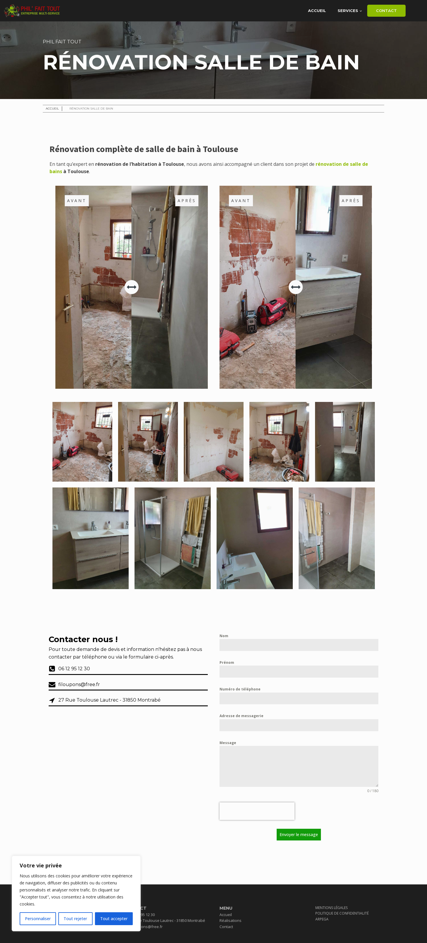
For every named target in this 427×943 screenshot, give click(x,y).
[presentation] (257, 811)
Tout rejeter (75, 918)
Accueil (317, 10)
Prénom (227, 662)
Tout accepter (113, 918)
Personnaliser (38, 918)
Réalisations (230, 920)
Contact (386, 10)
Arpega (322, 919)
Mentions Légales (331, 907)
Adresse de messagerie (241, 715)
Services (348, 10)
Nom (224, 635)
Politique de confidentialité (342, 913)
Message (228, 742)
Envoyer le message (299, 834)
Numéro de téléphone (240, 689)
